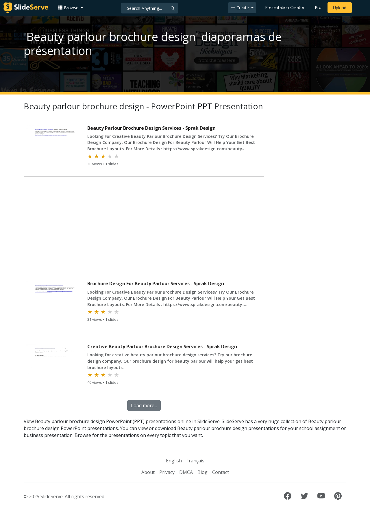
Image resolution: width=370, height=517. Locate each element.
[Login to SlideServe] (360, 8)
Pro (318, 7)
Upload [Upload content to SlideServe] (339, 7)
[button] (70, 7)
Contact (220, 472)
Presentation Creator (284, 7)
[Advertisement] (144, 224)
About (148, 472)
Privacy (167, 472)
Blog (202, 472)
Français (195, 460)
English (174, 460)
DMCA (186, 472)
